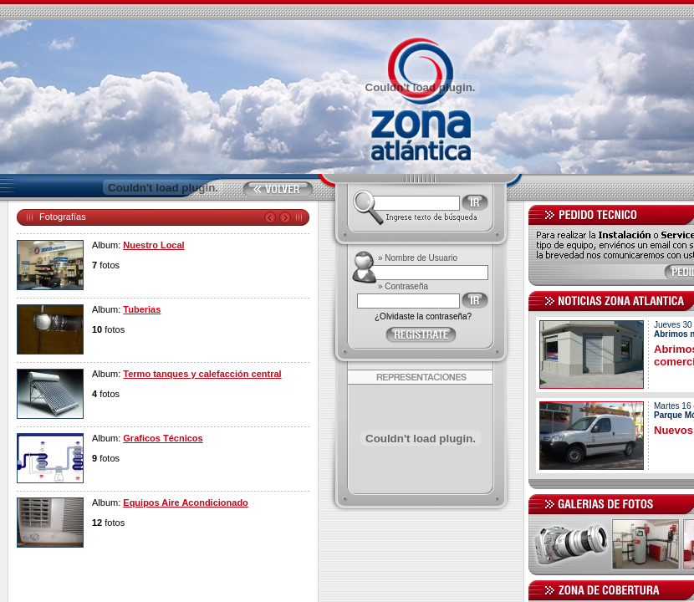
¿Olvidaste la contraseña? (423, 316)
